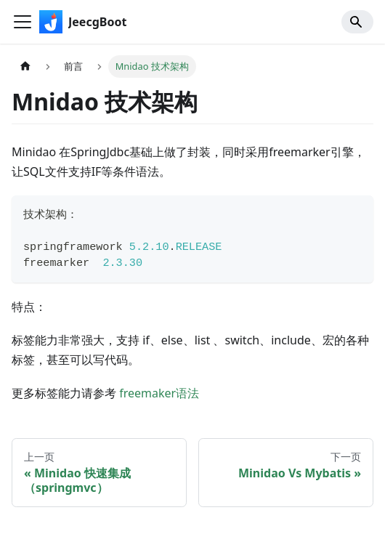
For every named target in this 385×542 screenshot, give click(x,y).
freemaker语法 (159, 393)
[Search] (357, 21)
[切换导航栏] (22, 22)
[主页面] (25, 66)
